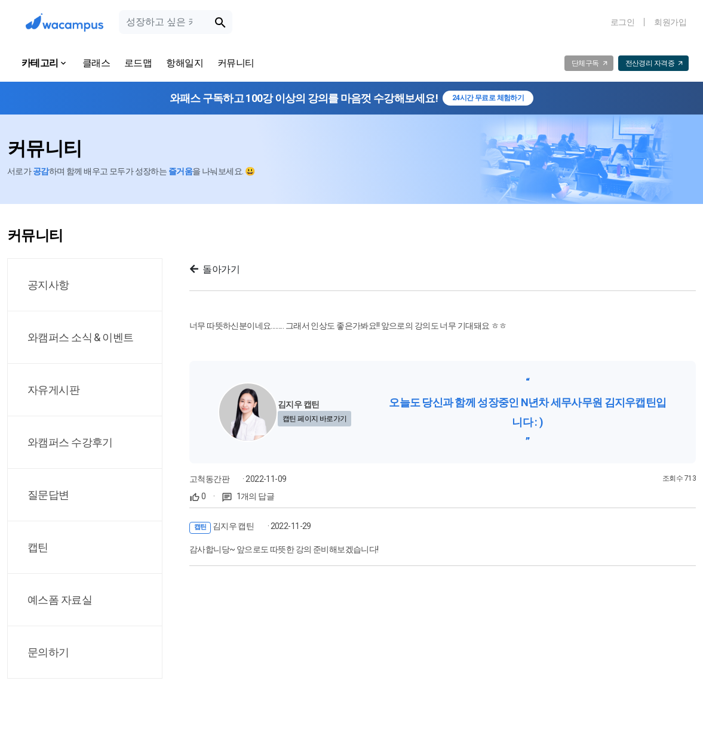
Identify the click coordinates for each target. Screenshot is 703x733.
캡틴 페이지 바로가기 (315, 419)
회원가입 (670, 22)
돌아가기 (215, 269)
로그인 (622, 22)
